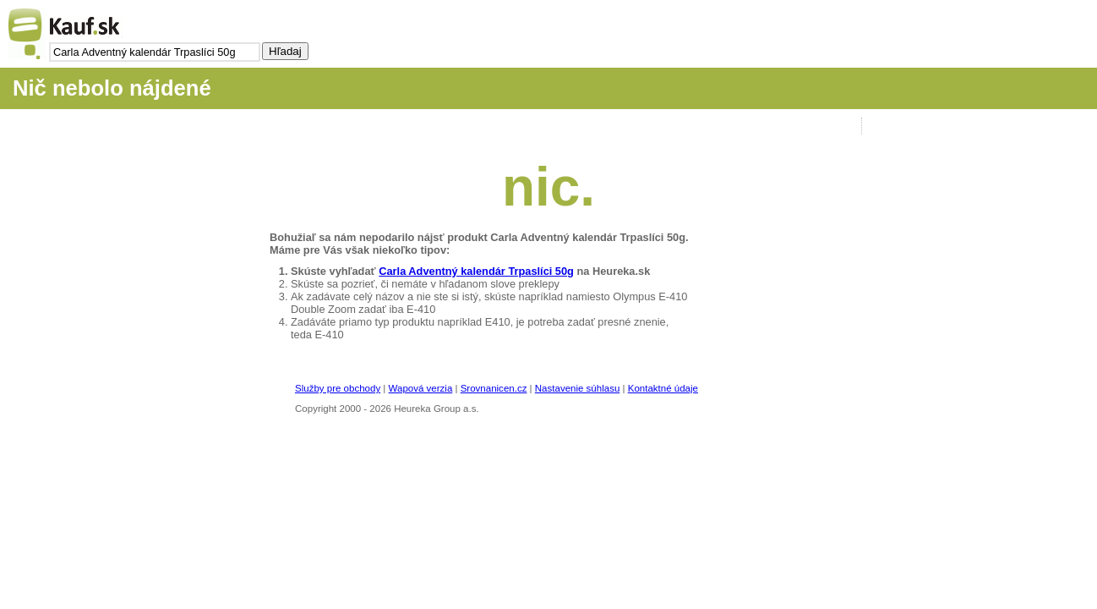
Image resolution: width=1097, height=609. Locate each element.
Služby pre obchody (337, 388)
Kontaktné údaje (663, 388)
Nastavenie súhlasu (577, 388)
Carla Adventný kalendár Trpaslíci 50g (476, 271)
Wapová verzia (421, 388)
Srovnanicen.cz (494, 388)
